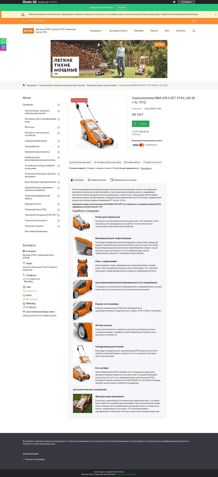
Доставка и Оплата (118, 31)
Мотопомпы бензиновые (36, 231)
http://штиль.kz (30, 291)
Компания (138, 31)
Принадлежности (33, 204)
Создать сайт (43, 2)
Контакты (180, 31)
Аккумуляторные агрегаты (37, 152)
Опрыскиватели (32, 146)
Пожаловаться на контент (126, 474)
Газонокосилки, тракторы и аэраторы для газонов (62, 85)
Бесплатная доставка (81, 162)
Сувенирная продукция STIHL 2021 (41, 215)
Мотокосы (29, 127)
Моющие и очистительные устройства (37, 134)
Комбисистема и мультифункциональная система (40, 158)
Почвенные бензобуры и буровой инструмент (40, 175)
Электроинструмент (34, 226)
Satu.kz (121, 472)
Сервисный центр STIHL (36, 209)
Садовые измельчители (36, 141)
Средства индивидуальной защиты (37, 197)
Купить (143, 124)
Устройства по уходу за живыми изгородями (39, 166)
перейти (122, 7)
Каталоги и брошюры (35, 459)
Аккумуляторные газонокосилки (102, 85)
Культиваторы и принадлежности (40, 182)
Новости (154, 31)
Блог (167, 31)
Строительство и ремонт (36, 220)
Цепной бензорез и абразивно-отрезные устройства (39, 188)
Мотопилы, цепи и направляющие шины (40, 120)
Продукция (95, 31)
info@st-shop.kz (30, 299)
